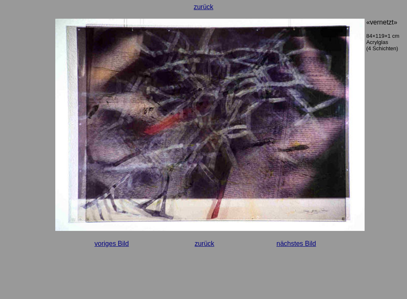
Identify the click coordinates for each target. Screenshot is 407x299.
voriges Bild (111, 243)
